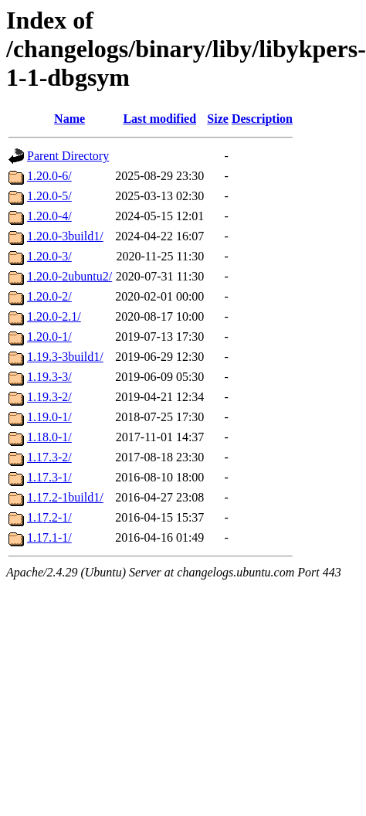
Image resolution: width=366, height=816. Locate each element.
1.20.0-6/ (49, 175)
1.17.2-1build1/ (65, 497)
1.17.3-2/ (49, 457)
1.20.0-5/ (49, 195)
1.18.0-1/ (49, 437)
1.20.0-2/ (49, 296)
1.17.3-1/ (49, 477)
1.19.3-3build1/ (65, 356)
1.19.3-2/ (49, 396)
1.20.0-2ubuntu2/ (69, 276)
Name (69, 118)
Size (218, 118)
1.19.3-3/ (49, 376)
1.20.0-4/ (49, 216)
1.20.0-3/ (49, 256)
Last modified (159, 118)
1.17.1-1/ (49, 537)
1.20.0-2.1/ (54, 316)
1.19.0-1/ (49, 416)
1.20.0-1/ (49, 336)
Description (262, 118)
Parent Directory (68, 155)
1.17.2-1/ (49, 517)
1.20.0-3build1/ (65, 236)
